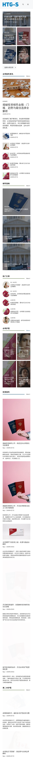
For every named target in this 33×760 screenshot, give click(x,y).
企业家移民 (7, 13)
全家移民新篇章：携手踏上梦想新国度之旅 (23, 57)
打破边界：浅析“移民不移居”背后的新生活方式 (15, 18)
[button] (23, 4)
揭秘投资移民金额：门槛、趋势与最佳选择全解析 (16, 108)
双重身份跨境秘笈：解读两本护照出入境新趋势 (23, 380)
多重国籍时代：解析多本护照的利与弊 (16, 682)
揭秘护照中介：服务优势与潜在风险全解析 (23, 38)
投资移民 (5, 101)
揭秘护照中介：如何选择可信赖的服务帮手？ (9, 57)
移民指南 (21, 32)
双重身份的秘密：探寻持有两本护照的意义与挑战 (23, 353)
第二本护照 (13, 282)
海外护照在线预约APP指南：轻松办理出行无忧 (9, 380)
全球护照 (12, 300)
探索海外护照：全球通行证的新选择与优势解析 (9, 353)
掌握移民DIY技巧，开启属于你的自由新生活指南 (9, 38)
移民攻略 (6, 32)
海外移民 (21, 51)
